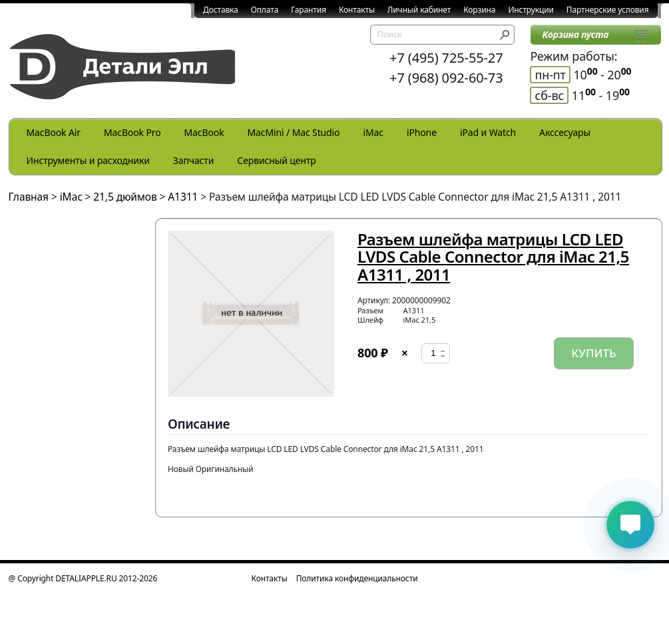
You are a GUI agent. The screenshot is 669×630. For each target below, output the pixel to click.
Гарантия (308, 9)
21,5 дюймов (124, 196)
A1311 (183, 196)
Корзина (479, 9)
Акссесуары (564, 132)
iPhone (422, 132)
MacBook (204, 132)
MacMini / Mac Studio (294, 132)
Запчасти (193, 160)
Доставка (220, 9)
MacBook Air (54, 132)
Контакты (357, 9)
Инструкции (530, 9)
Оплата (265, 9)
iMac (373, 132)
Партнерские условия (607, 9)
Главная (29, 196)
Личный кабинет (419, 9)
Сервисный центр (276, 160)
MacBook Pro (132, 132)
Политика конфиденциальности (357, 578)
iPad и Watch (488, 132)
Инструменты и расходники (88, 160)
